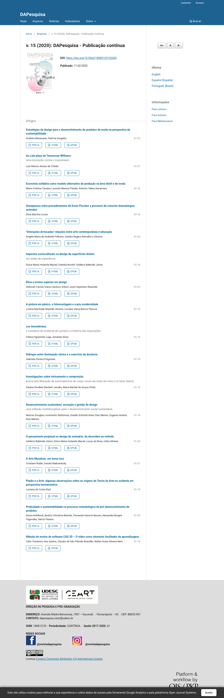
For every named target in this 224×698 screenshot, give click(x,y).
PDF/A (35, 145)
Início (29, 33)
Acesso (199, 2)
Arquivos (37, 21)
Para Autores (159, 115)
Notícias (54, 21)
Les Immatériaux (83, 329)
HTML (54, 145)
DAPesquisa (33, 14)
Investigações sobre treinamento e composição (83, 379)
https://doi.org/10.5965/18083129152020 (91, 58)
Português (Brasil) (162, 85)
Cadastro (186, 2)
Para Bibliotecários (162, 121)
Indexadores (72, 21)
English (156, 74)
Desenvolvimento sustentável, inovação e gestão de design (83, 407)
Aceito (209, 692)
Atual (23, 21)
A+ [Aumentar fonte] (162, 45)
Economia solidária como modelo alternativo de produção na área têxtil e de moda (75, 183)
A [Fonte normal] (170, 45)
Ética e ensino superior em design (46, 282)
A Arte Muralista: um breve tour (45, 458)
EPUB (73, 145)
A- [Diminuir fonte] (179, 45)
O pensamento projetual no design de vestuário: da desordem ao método (70, 436)
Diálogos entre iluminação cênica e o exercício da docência (62, 354)
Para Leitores (159, 109)
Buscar (195, 21)
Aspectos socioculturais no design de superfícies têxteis (83, 256)
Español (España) (162, 80)
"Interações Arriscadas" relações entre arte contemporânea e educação (69, 231)
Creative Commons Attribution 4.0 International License (69, 658)
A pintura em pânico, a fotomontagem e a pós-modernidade (62, 304)
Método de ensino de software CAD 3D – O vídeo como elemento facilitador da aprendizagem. (83, 536)
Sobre (90, 21)
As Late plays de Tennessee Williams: (83, 158)
